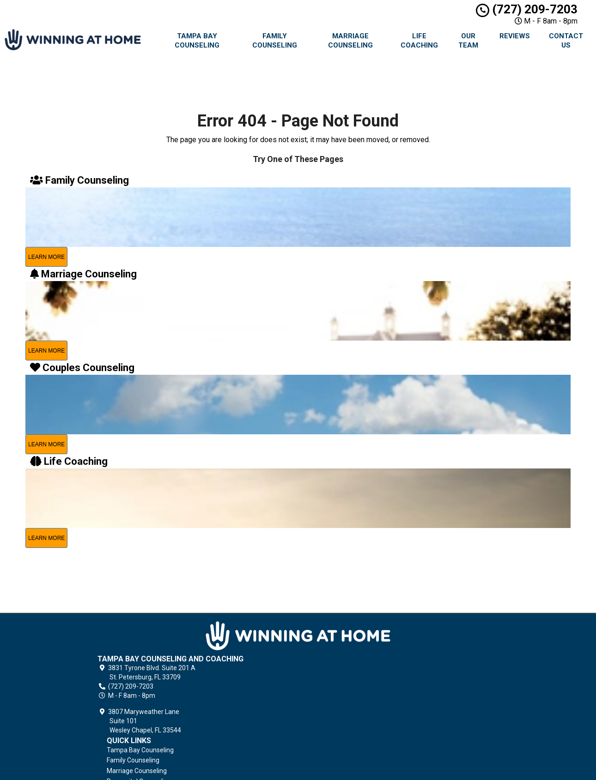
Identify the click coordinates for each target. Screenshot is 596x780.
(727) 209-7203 (527, 9)
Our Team (468, 40)
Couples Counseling (360, 676)
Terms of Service (357, 729)
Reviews (514, 36)
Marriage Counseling (350, 40)
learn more (46, 257)
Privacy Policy (351, 719)
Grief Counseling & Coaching (373, 708)
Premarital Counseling (364, 666)
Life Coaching (419, 40)
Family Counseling (274, 40)
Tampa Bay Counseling (197, 40)
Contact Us (566, 40)
